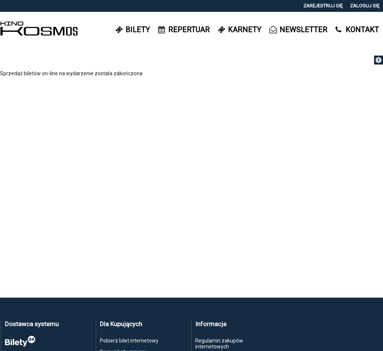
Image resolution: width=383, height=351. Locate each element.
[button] (378, 60)
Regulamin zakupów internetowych (219, 344)
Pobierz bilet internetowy (129, 341)
